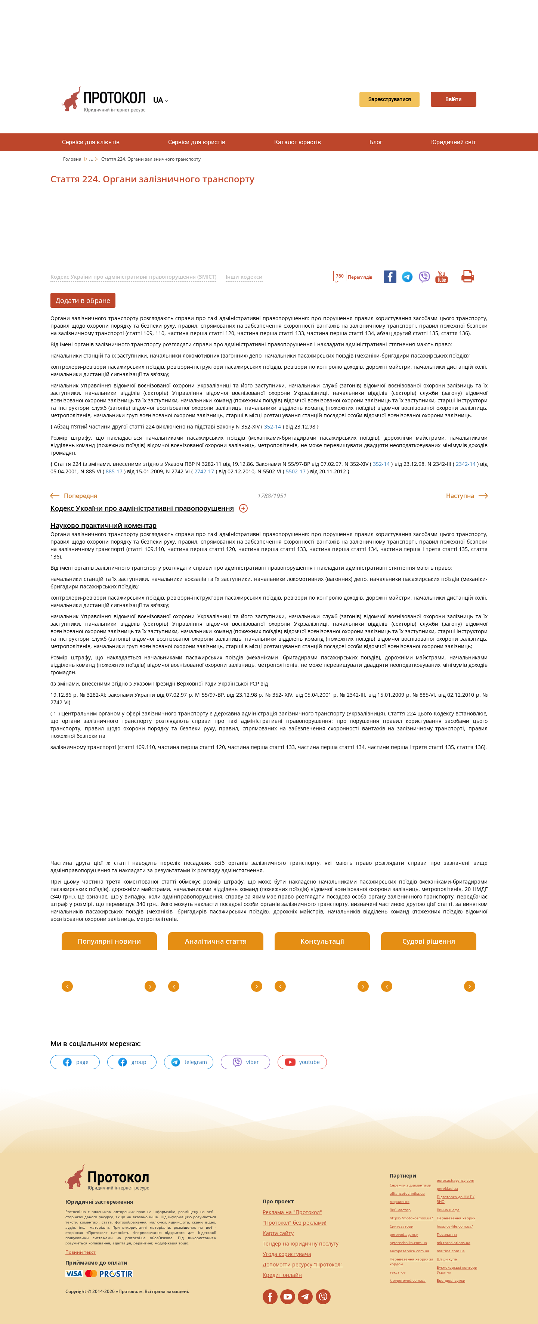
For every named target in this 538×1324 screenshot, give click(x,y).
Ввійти (450, 99)
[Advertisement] (269, 37)
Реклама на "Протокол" (292, 1212)
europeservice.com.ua (409, 1251)
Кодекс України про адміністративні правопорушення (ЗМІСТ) (133, 276)
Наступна (460, 496)
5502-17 (296, 471)
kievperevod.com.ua (408, 1280)
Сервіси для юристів (196, 142)
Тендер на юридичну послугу (300, 1243)
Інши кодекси (244, 276)
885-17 (114, 471)
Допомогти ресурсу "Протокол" (303, 1264)
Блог (376, 142)
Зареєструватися (379, 99)
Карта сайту (278, 1233)
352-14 (272, 426)
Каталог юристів (297, 142)
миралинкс (399, 1201)
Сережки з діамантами (410, 1185)
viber (245, 1062)
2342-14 (466, 463)
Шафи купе (447, 1259)
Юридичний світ (453, 142)
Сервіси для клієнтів (91, 142)
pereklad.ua (447, 1188)
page (75, 1062)
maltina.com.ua (451, 1251)
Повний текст (80, 1252)
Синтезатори (401, 1226)
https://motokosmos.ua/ (411, 1218)
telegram (188, 1062)
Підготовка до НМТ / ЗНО (455, 1199)
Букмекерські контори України (457, 1270)
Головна (73, 159)
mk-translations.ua (453, 1242)
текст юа (398, 1272)
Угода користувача (287, 1254)
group (131, 1062)
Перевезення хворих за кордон (411, 1261)
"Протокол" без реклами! (295, 1222)
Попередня (80, 496)
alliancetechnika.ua (407, 1193)
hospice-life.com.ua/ (455, 1226)
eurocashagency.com (455, 1180)
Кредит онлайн (282, 1274)
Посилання (447, 1234)
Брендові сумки (451, 1280)
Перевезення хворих (456, 1218)
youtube (302, 1062)
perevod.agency (404, 1234)
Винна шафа (448, 1209)
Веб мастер (400, 1209)
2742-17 (204, 471)
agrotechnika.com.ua (408, 1242)
